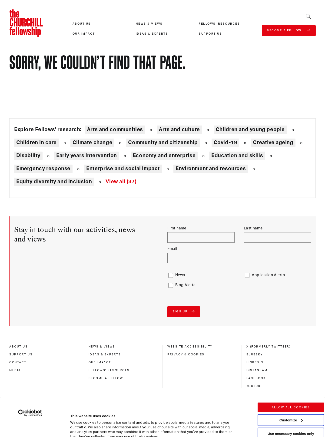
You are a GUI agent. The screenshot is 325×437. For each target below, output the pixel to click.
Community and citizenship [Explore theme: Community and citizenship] (163, 142)
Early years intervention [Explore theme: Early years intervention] (86, 155)
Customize (291, 381)
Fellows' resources (219, 23)
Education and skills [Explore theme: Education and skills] (237, 155)
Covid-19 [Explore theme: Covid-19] (225, 142)
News (180, 275)
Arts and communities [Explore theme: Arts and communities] (115, 129)
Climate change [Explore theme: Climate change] (93, 142)
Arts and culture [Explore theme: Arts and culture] (179, 129)
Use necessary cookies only (291, 395)
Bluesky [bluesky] (254, 354)
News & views (149, 23)
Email (172, 249)
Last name (253, 228)
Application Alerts (268, 275)
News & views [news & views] (102, 346)
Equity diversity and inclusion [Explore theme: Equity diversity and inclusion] (54, 181)
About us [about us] (18, 346)
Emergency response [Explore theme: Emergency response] (43, 168)
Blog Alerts (185, 285)
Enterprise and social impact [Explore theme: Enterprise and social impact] (123, 168)
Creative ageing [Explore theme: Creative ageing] (273, 142)
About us (82, 23)
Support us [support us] (21, 354)
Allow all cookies (291, 368)
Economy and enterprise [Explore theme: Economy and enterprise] (164, 155)
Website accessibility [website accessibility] (189, 346)
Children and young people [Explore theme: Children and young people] (250, 129)
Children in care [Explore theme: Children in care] (36, 142)
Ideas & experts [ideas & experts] (105, 354)
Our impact (84, 33)
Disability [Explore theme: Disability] (28, 155)
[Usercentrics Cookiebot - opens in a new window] (30, 374)
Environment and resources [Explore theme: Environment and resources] (211, 168)
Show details (76, 419)
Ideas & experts (152, 33)
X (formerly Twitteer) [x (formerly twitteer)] (268, 346)
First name (176, 228)
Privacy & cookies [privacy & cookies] (186, 354)
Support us (210, 33)
